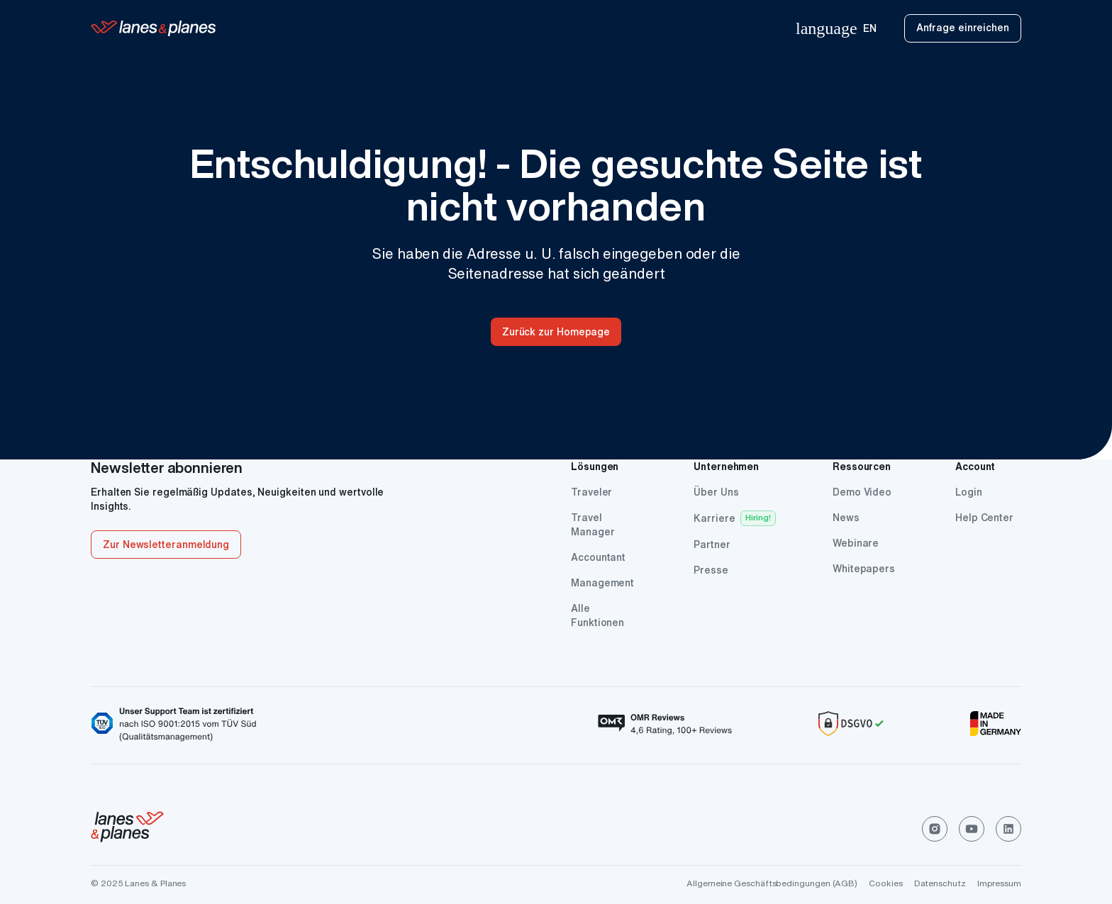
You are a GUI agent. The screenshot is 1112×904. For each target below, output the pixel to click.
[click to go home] (127, 829)
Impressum (999, 883)
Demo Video (862, 492)
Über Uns (716, 492)
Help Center (984, 518)
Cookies (885, 883)
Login (968, 492)
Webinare (856, 543)
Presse (711, 570)
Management (602, 583)
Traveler (591, 492)
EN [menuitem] (836, 28)
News (846, 518)
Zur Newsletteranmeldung (166, 544)
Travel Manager (592, 525)
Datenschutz (940, 883)
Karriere (714, 518)
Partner (712, 544)
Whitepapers (864, 569)
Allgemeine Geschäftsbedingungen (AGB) (771, 883)
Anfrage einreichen (962, 28)
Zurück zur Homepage (556, 332)
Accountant (598, 557)
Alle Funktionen (597, 615)
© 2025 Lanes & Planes (138, 883)
